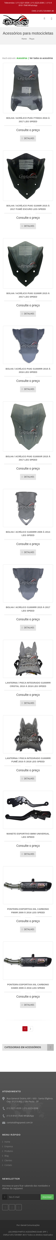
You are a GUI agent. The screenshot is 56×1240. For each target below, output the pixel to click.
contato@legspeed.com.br (20, 1122)
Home (24, 38)
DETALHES (28, 138)
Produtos (8, 1151)
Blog (6, 1155)
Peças (31, 38)
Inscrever (47, 1196)
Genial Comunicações (30, 1225)
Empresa (8, 1146)
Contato (8, 1165)
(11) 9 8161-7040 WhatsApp (35, 4)
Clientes (8, 1160)
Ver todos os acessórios (41, 58)
